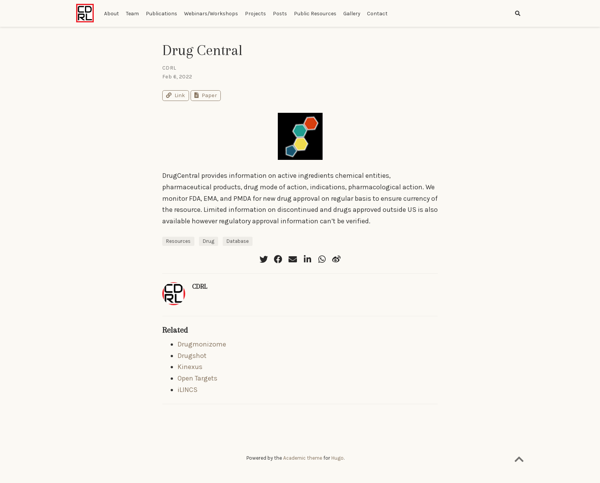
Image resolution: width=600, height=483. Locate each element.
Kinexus (190, 367)
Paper (205, 95)
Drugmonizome (202, 344)
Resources (178, 241)
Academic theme (302, 458)
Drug (208, 241)
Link (175, 95)
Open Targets (197, 378)
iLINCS (187, 389)
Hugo (337, 458)
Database (238, 241)
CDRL (199, 286)
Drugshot (192, 355)
